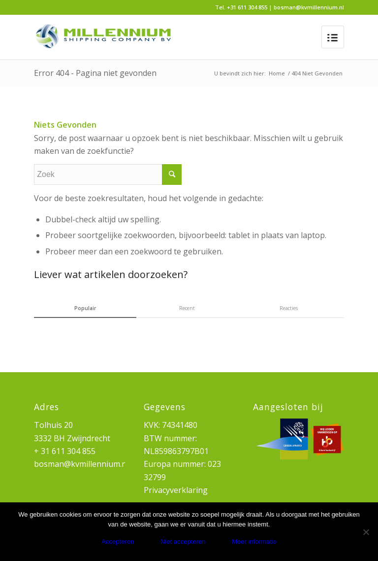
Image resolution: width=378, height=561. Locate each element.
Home (277, 73)
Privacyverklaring (176, 490)
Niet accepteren (182, 541)
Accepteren (117, 541)
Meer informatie (254, 541)
